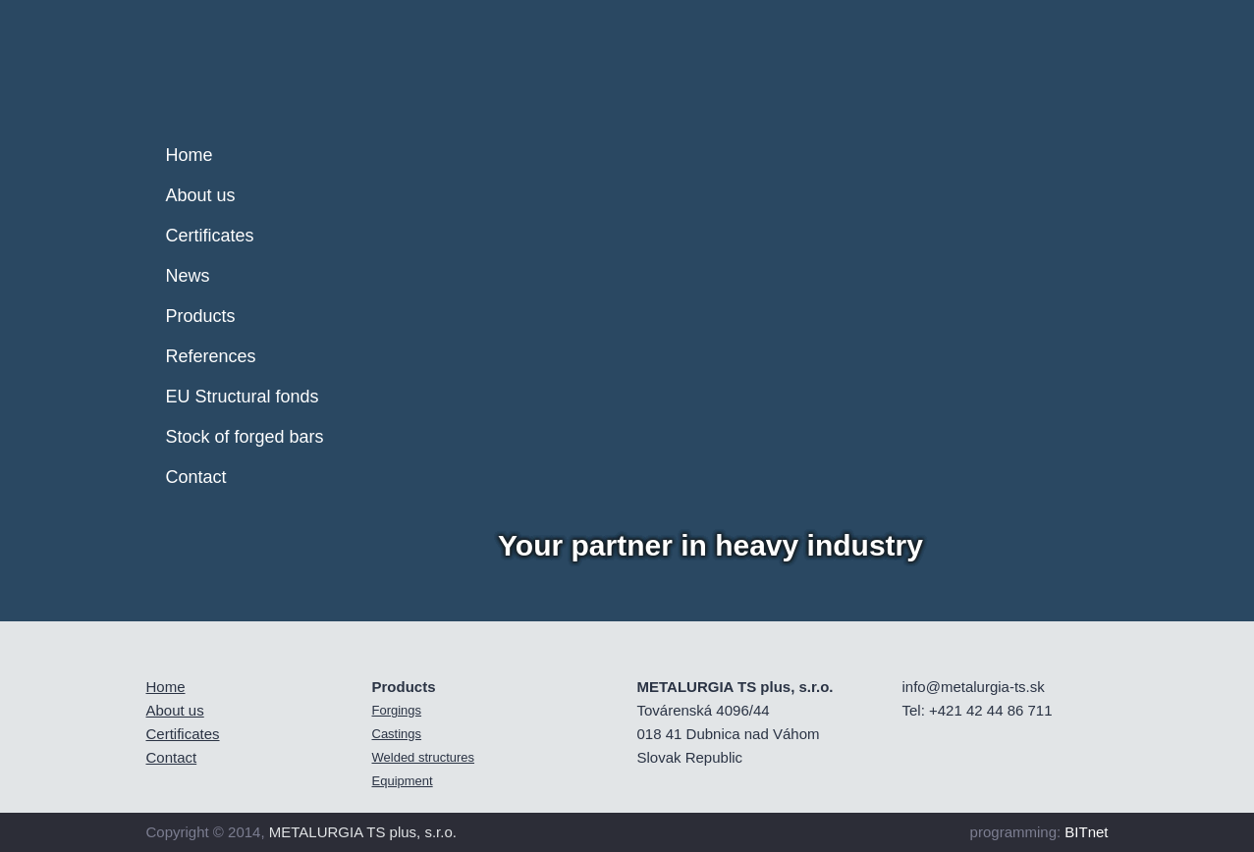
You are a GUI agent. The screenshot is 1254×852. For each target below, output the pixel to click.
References (211, 356)
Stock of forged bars (245, 437)
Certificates (210, 235)
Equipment (402, 780)
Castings (397, 733)
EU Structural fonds (242, 396)
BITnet (1086, 832)
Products (201, 316)
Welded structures (423, 757)
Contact (196, 477)
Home (189, 155)
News (188, 276)
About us (201, 195)
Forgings (397, 710)
